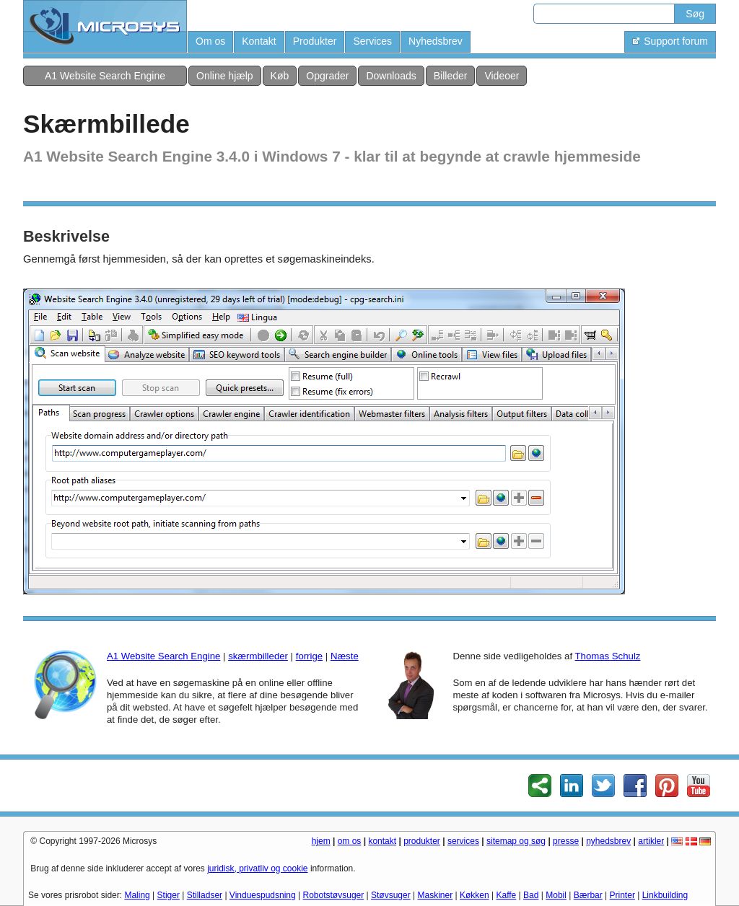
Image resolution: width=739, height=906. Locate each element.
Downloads (391, 76)
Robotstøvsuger (333, 895)
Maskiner (435, 895)
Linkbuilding (665, 895)
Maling (136, 895)
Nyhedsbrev (435, 41)
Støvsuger (391, 895)
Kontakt (259, 41)
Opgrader (327, 76)
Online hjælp (224, 76)
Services (372, 41)
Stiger (168, 895)
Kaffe (506, 895)
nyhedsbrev (608, 841)
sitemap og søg (516, 841)
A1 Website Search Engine (105, 76)
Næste (345, 656)
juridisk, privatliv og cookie (257, 868)
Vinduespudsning (262, 895)
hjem (321, 841)
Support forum (670, 41)
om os (350, 841)
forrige (309, 656)
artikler (651, 841)
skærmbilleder (258, 656)
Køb (280, 76)
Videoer (501, 76)
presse (566, 841)
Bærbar (588, 895)
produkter (421, 841)
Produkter (315, 41)
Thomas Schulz (608, 656)
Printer (622, 895)
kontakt (382, 841)
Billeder (451, 76)
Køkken (474, 895)
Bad (530, 895)
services (463, 841)
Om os (210, 41)
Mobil (556, 895)
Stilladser (204, 895)
